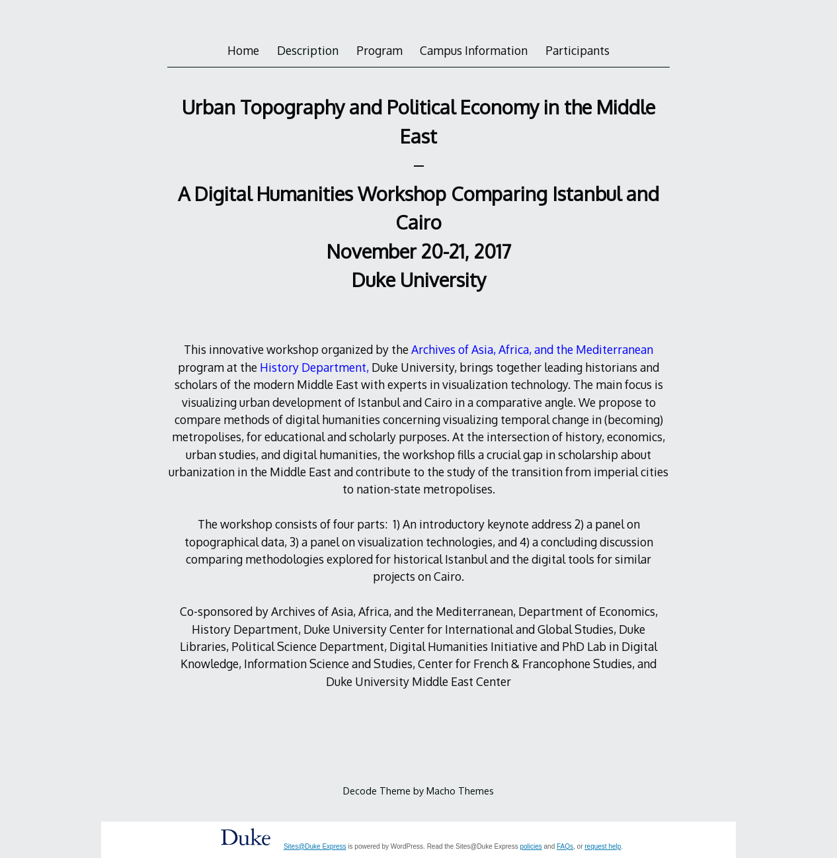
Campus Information (474, 50)
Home (243, 50)
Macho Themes (460, 790)
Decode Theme (377, 790)
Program (379, 50)
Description (308, 50)
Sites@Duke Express (315, 846)
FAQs (565, 846)
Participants (577, 50)
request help (602, 846)
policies (530, 846)
